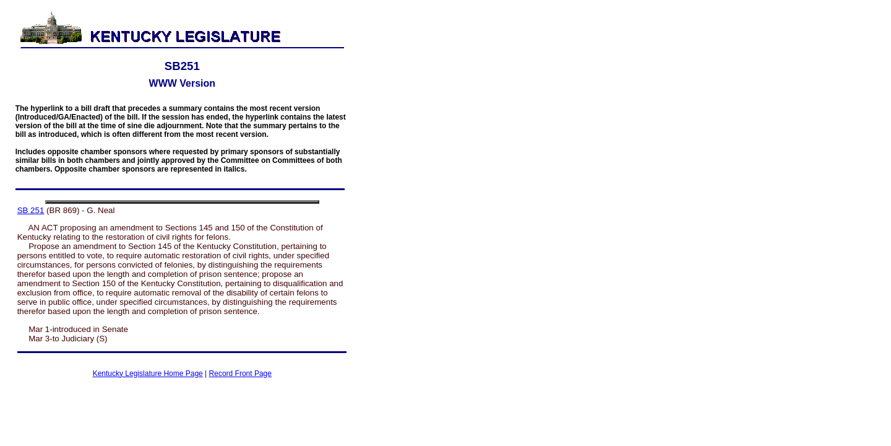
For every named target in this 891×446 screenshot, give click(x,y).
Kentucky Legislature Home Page (148, 373)
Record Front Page (240, 373)
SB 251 (31, 210)
